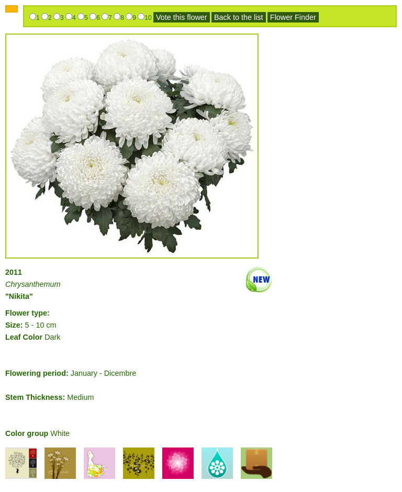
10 (147, 17)
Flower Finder (293, 17)
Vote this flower (181, 17)
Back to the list (238, 17)
